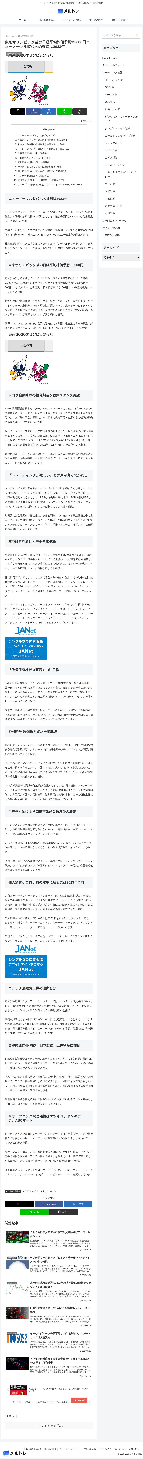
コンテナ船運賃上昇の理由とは (33, 176)
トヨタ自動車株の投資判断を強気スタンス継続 (41, 144)
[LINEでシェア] (64, 111)
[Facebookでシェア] (34, 111)
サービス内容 (105, 1450)
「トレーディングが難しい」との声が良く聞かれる (43, 149)
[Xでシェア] (19, 111)
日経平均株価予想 (30, 1192)
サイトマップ (120, 1450)
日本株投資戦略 (13, 1192)
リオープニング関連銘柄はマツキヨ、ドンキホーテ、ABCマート (50, 185)
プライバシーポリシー (68, 1450)
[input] (121, 35)
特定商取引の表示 (33, 1450)
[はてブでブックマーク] (49, 111)
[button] (78, 111)
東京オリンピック (48, 1192)
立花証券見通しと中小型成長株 (33, 153)
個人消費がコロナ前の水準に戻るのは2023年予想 (42, 171)
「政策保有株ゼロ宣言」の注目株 (34, 158)
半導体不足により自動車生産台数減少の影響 (40, 167)
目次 (44, 129)
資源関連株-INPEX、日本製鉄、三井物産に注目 (41, 180)
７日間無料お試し (88, 1450)
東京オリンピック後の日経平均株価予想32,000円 (42, 140)
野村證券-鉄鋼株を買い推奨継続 (34, 162)
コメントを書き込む (49, 1427)
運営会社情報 (49, 1450)
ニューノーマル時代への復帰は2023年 (37, 135)
